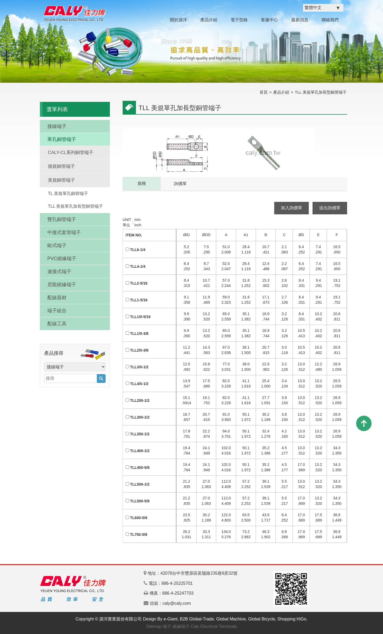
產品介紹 (208, 20)
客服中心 (269, 20)
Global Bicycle (261, 619)
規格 (142, 183)
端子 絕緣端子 (176, 626)
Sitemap (154, 626)
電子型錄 (239, 20)
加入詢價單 (291, 208)
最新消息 (299, 20)
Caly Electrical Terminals (214, 626)
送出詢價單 (329, 208)
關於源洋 (178, 20)
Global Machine (231, 619)
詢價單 (180, 183)
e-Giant (170, 619)
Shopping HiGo (291, 619)
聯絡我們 (330, 20)
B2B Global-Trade (197, 619)
